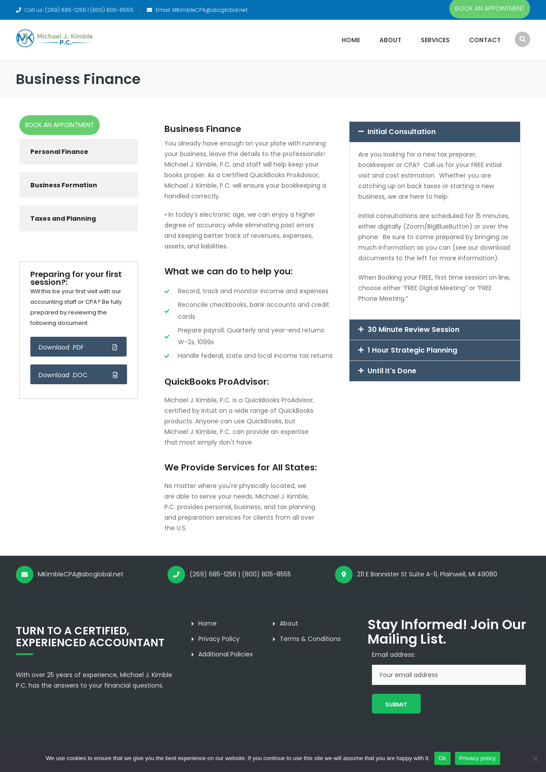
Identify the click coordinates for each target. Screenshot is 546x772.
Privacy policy (477, 758)
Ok (442, 758)
